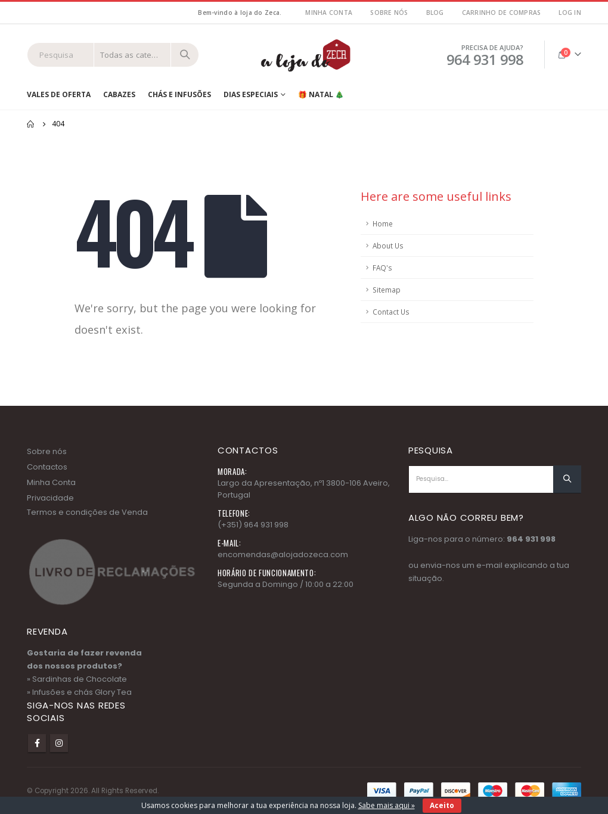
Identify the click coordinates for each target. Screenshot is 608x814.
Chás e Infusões (179, 94)
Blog (435, 12)
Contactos (47, 467)
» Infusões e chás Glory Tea (79, 692)
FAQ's (382, 267)
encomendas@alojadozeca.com (283, 554)
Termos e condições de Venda (87, 512)
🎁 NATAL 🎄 (321, 94)
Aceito (442, 805)
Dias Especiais (251, 94)
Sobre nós (389, 12)
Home (383, 223)
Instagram (59, 743)
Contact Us (391, 311)
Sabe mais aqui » (386, 805)
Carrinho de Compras (501, 12)
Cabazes (119, 94)
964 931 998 (531, 539)
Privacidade (50, 498)
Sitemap (387, 289)
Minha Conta (51, 482)
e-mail (489, 565)
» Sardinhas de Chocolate (77, 679)
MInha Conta (328, 12)
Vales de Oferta (59, 94)
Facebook (37, 743)
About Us (388, 245)
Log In (570, 12)
